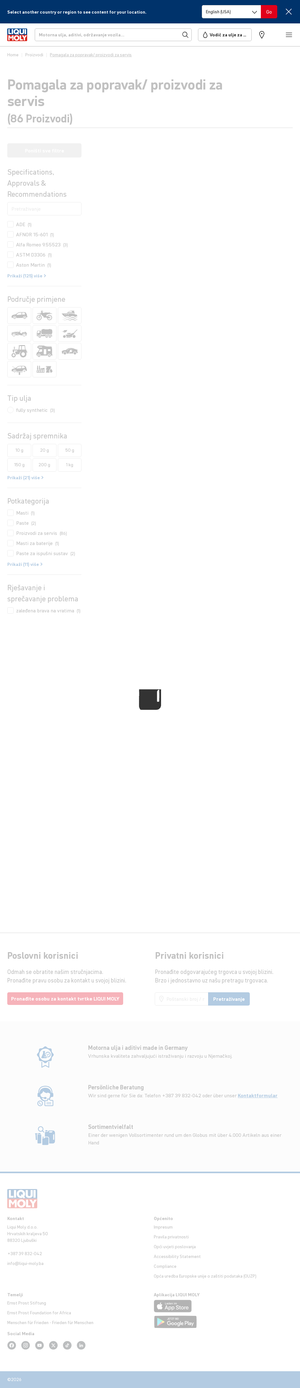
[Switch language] (231, 11)
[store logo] (17, 34)
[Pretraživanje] (113, 34)
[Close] (289, 11)
